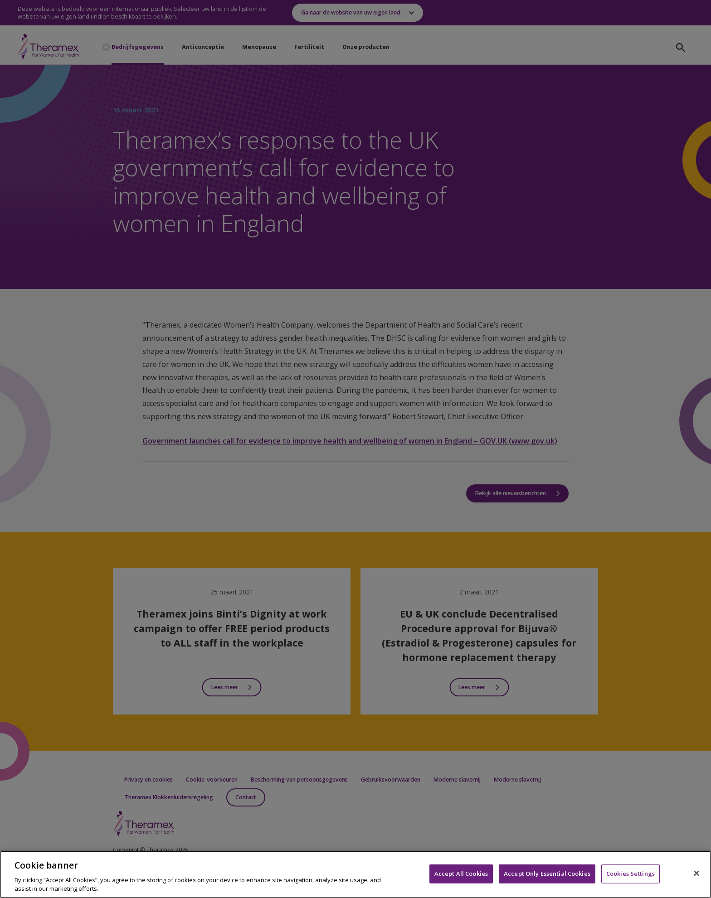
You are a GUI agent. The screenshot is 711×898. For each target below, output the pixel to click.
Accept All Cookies (461, 873)
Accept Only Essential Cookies (547, 873)
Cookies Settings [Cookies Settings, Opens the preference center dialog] (630, 873)
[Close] (696, 874)
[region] (355, 874)
